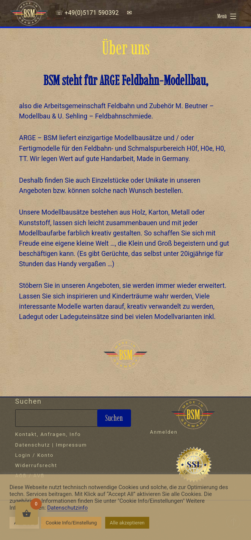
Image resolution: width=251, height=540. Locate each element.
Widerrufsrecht (36, 465)
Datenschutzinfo (67, 507)
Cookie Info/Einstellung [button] (71, 523)
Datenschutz (32, 445)
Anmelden (164, 432)
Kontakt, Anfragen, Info (48, 434)
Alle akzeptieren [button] (127, 523)
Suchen (28, 401)
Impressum (71, 445)
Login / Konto (34, 455)
